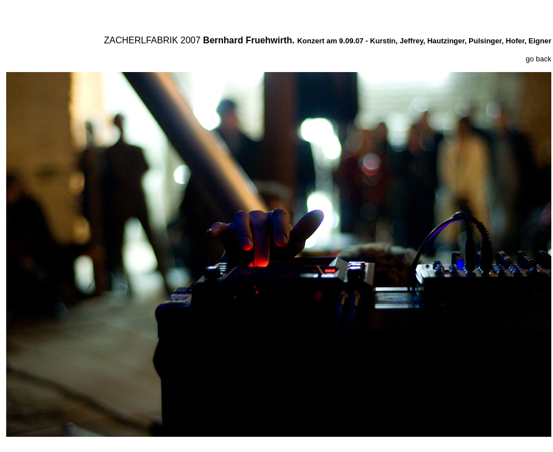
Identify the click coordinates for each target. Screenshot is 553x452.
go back (538, 59)
